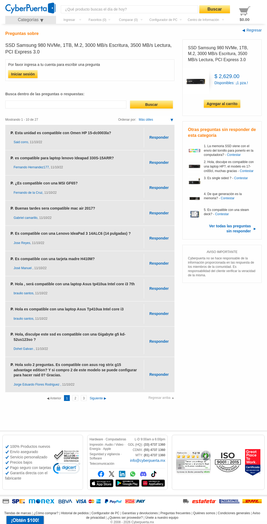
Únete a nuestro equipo (161, 518)
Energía (95, 449)
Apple (107, 449)
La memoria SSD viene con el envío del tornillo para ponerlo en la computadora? (228, 150)
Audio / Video (114, 444)
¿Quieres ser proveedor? (125, 518)
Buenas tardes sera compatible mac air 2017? (55, 208)
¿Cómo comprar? (46, 513)
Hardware (96, 439)
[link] (66, 469)
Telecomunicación (102, 464)
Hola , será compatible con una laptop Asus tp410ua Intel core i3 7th (75, 284)
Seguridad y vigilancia (105, 454)
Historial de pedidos (75, 513)
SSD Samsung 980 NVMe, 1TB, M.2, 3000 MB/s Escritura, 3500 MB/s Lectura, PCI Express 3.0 (218, 54)
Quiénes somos (204, 513)
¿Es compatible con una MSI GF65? (46, 183)
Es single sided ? (219, 178)
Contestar (234, 155)
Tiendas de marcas (17, 513)
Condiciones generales (234, 513)
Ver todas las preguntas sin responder (230, 228)
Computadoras (116, 439)
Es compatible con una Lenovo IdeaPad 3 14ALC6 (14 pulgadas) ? (73, 233)
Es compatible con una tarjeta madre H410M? (55, 259)
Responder (159, 137)
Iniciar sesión (23, 74)
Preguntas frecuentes (175, 513)
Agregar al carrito (222, 104)
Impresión (96, 444)
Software (96, 458)
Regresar (254, 30)
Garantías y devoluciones (140, 513)
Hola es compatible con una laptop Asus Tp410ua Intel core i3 (69, 309)
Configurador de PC (105, 513)
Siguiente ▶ (84, 398)
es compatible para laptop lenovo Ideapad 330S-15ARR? (64, 158)
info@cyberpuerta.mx (147, 460)
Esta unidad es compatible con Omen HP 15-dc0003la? (63, 133)
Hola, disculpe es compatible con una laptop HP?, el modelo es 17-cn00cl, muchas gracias (229, 166)
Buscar (215, 9)
